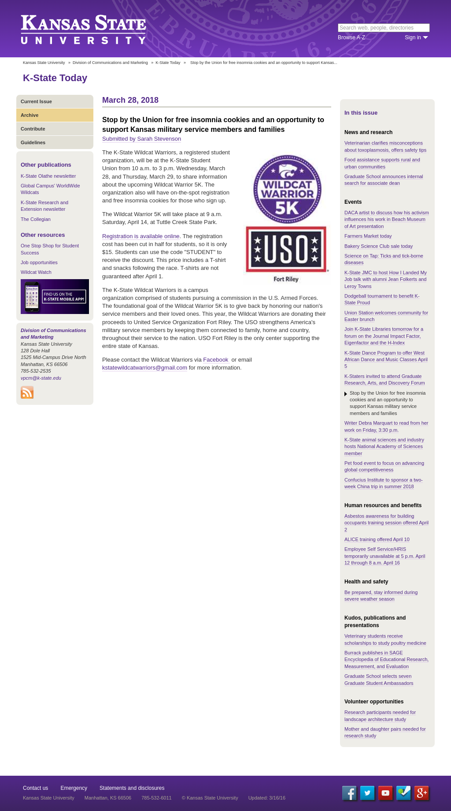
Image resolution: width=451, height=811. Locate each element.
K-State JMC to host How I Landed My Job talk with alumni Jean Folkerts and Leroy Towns (385, 279)
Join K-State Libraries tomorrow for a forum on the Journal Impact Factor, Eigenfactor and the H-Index (383, 335)
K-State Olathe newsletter (48, 176)
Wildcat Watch (36, 272)
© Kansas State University (210, 797)
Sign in (413, 37)
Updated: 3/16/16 (266, 797)
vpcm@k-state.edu (41, 378)
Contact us (35, 788)
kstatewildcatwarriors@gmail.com (144, 367)
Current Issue (36, 101)
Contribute (33, 128)
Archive (29, 115)
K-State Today (167, 62)
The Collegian (36, 219)
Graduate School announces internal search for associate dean (383, 180)
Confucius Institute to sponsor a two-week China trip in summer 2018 (383, 483)
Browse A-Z (351, 37)
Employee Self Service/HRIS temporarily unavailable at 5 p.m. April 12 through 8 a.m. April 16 (384, 555)
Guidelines (33, 142)
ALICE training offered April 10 (377, 539)
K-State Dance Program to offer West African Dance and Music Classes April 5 (386, 359)
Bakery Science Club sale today (378, 246)
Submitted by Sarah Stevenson (141, 138)
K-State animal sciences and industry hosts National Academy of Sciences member (384, 446)
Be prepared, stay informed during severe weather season (381, 596)
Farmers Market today (368, 236)
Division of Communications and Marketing (110, 62)
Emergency (73, 788)
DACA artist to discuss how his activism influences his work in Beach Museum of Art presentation (386, 219)
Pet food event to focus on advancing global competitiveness (384, 466)
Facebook (216, 359)
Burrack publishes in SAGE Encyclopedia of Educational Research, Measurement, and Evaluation (386, 659)
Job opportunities (39, 262)
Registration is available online (141, 236)
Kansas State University (94, 28)
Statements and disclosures (132, 788)
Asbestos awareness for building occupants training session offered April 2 (386, 522)
